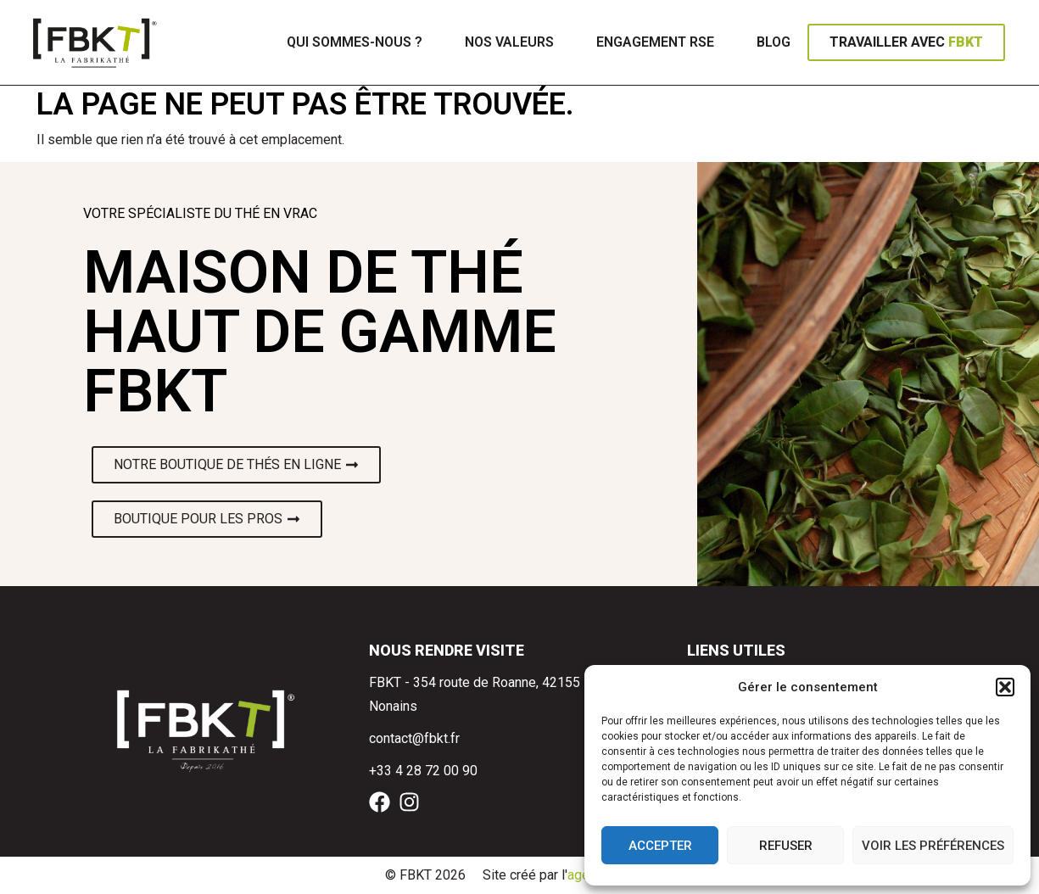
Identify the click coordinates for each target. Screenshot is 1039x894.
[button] (1005, 687)
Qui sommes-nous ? (354, 42)
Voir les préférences (933, 845)
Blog (773, 42)
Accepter (660, 845)
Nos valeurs (509, 42)
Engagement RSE (655, 42)
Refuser (786, 845)
